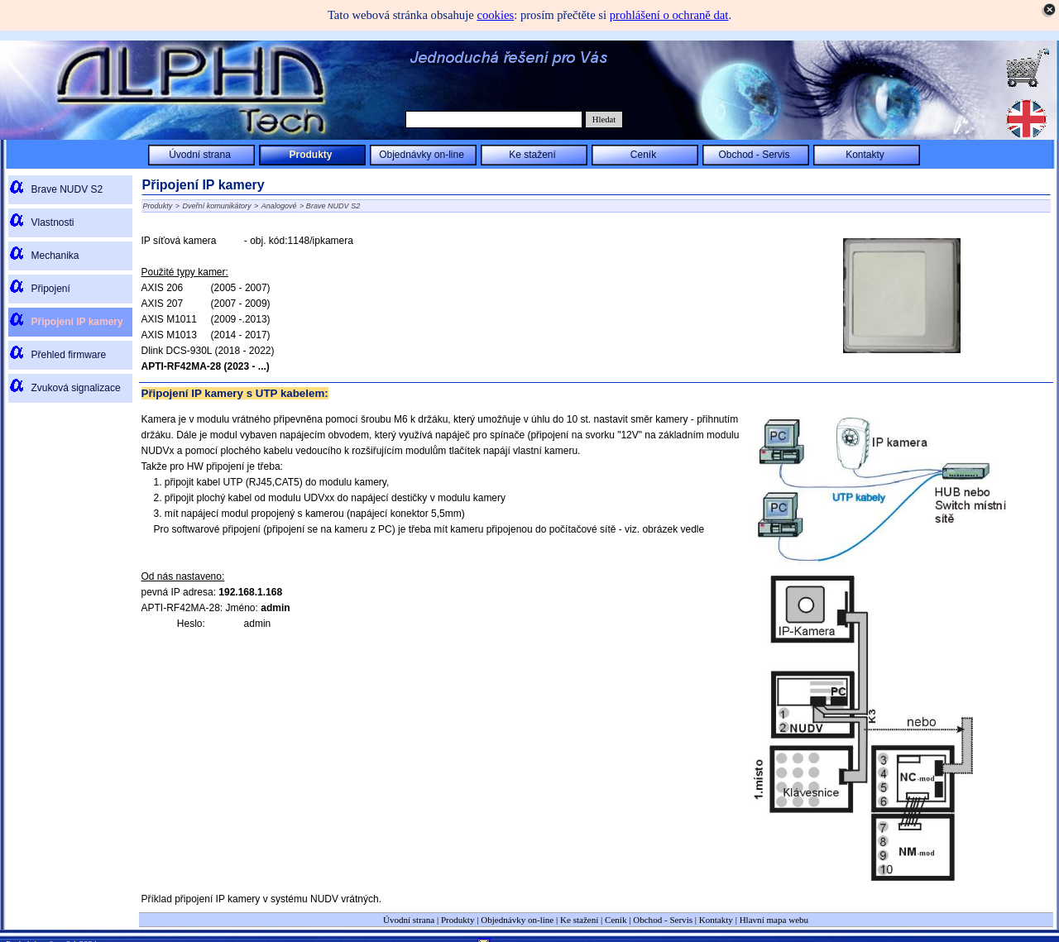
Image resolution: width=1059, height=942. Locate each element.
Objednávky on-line (517, 920)
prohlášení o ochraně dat (669, 15)
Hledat (604, 119)
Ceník (615, 920)
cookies (495, 15)
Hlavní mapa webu (774, 920)
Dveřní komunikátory (217, 206)
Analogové (279, 206)
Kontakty (716, 920)
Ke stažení (579, 920)
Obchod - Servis (662, 920)
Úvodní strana (408, 920)
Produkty (158, 206)
